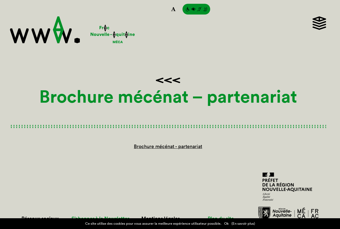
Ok (226, 223)
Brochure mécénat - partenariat (168, 146)
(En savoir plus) (243, 223)
